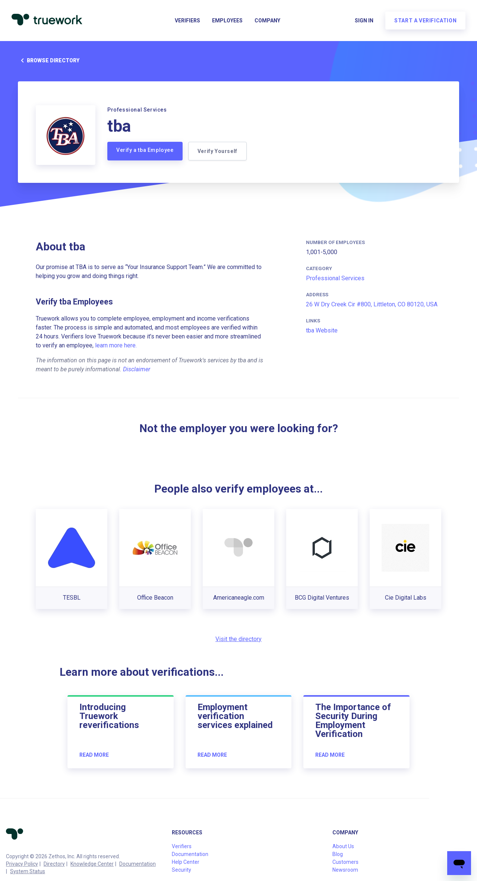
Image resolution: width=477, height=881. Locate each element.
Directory (54, 864)
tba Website (322, 330)
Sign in (363, 21)
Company (267, 21)
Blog (337, 854)
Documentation (137, 864)
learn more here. (116, 345)
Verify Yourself (218, 151)
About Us (343, 846)
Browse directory (48, 60)
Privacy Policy (22, 864)
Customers (345, 862)
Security (181, 870)
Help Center (185, 862)
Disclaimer (136, 369)
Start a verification (425, 21)
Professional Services (335, 278)
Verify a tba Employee (145, 150)
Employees (227, 21)
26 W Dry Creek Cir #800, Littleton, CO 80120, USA (371, 304)
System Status (27, 871)
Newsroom (345, 870)
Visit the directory (238, 639)
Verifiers (187, 21)
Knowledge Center (92, 864)
